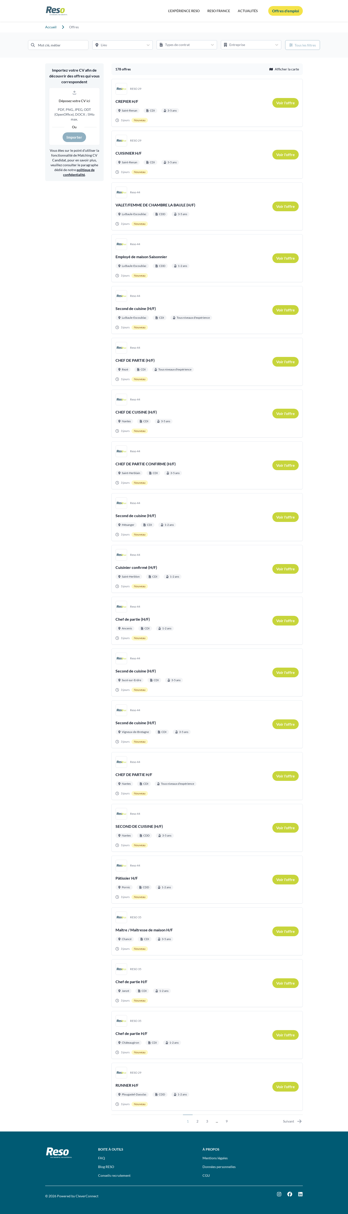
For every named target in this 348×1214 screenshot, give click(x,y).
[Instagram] (279, 1194)
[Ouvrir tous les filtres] (302, 45)
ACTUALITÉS (248, 11)
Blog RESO (106, 1167)
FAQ (101, 1158)
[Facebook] (289, 1194)
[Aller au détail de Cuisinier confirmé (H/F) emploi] (207, 569)
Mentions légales (215, 1158)
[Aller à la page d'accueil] (56, 11)
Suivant (292, 1121)
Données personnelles (219, 1167)
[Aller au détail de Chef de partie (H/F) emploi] (207, 621)
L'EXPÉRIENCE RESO (184, 11)
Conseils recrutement (114, 1175)
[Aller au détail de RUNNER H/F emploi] (207, 1087)
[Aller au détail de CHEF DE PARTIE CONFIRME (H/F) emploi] (207, 465)
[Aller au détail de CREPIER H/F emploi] (207, 103)
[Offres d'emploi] (285, 11)
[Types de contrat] (182, 44)
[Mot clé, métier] (58, 45)
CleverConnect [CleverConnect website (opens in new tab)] (87, 1196)
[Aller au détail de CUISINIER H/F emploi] (207, 155)
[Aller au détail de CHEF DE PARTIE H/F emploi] (207, 776)
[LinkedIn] (300, 1194)
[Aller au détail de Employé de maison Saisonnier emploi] (207, 258)
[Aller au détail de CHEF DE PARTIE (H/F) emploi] (207, 362)
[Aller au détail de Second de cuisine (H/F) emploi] (207, 310)
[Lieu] (118, 45)
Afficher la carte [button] (284, 69)
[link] (285, 103)
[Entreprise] (247, 44)
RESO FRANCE (218, 11)
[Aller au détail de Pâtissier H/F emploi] (207, 880)
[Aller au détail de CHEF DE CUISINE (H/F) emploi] (207, 413)
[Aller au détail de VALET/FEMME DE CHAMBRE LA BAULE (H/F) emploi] (207, 206)
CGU (206, 1175)
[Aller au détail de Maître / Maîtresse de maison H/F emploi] (207, 931)
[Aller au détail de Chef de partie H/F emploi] (207, 983)
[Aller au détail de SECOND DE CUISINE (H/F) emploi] (207, 828)
